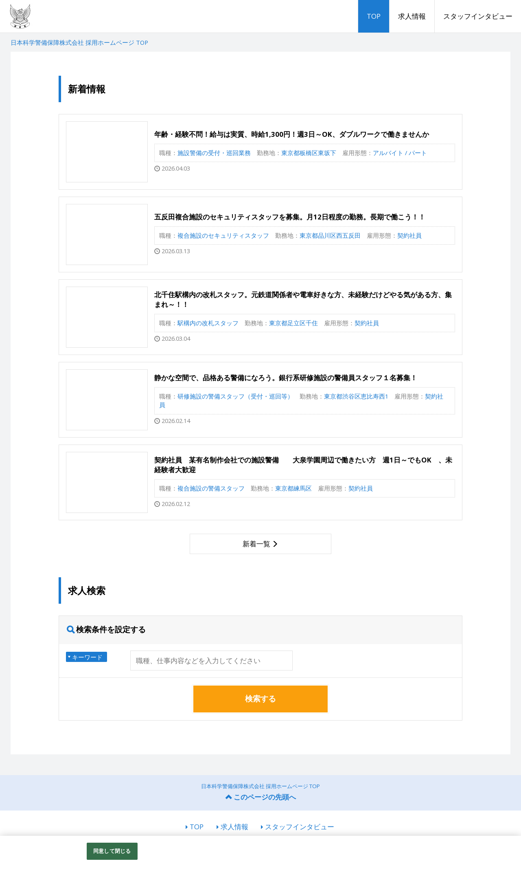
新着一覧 (256, 543)
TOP (374, 16)
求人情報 (412, 16)
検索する (260, 698)
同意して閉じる (112, 850)
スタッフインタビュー (477, 16)
